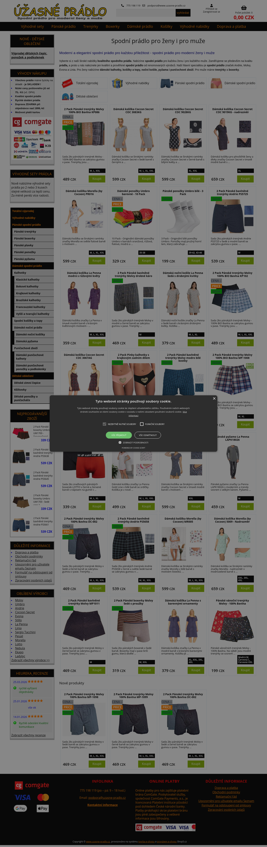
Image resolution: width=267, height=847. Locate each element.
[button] (134, 423)
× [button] (214, 398)
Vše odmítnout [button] (148, 435)
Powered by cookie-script (133, 448)
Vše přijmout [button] (119, 435)
